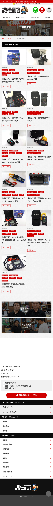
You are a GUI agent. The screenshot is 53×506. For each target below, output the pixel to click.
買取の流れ (27, 449)
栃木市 (11, 114)
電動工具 (4, 150)
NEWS (27, 458)
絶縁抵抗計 (15, 72)
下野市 (37, 194)
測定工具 (4, 70)
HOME (27, 440)
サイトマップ (27, 476)
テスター (19, 153)
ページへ (48, 493)
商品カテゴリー (20, 17)
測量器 (19, 278)
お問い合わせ (27, 472)
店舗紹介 (6, 462)
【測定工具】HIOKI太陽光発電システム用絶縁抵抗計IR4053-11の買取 (14, 240)
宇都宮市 (37, 114)
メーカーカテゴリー (34, 17)
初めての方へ (6, 17)
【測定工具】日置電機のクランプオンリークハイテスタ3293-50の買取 (39, 242)
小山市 (4, 75)
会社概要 (47, 17)
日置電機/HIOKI (6, 72)
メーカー (10, 38)
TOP (3, 38)
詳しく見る (6, 86)
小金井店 (11, 70)
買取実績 (27, 453)
